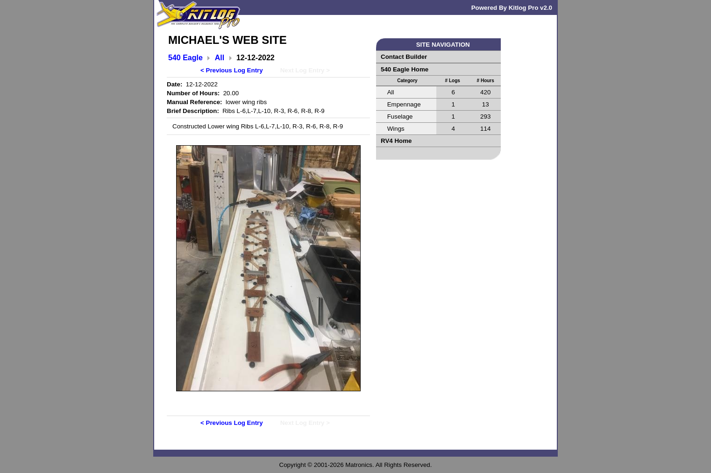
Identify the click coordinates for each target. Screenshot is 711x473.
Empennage (404, 104)
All (219, 58)
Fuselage (400, 116)
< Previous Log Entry (231, 70)
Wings (396, 128)
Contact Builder (404, 56)
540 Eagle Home (404, 69)
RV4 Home (396, 140)
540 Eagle (185, 58)
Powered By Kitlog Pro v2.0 (511, 7)
